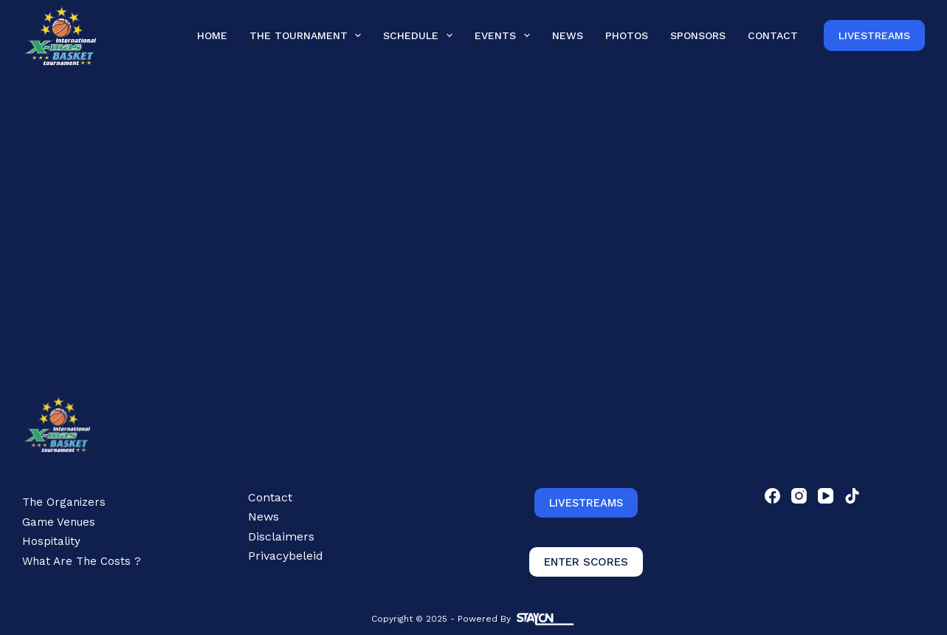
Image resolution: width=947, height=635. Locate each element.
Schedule (420, 35)
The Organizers (64, 502)
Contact (773, 35)
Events (505, 35)
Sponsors (698, 35)
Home (212, 35)
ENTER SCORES (586, 562)
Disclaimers (281, 536)
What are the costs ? (81, 561)
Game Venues (58, 522)
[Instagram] (799, 496)
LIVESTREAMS (586, 502)
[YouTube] (825, 496)
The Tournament (308, 35)
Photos (626, 35)
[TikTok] (852, 496)
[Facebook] (772, 496)
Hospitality (51, 541)
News (567, 35)
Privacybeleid (285, 556)
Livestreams (874, 35)
